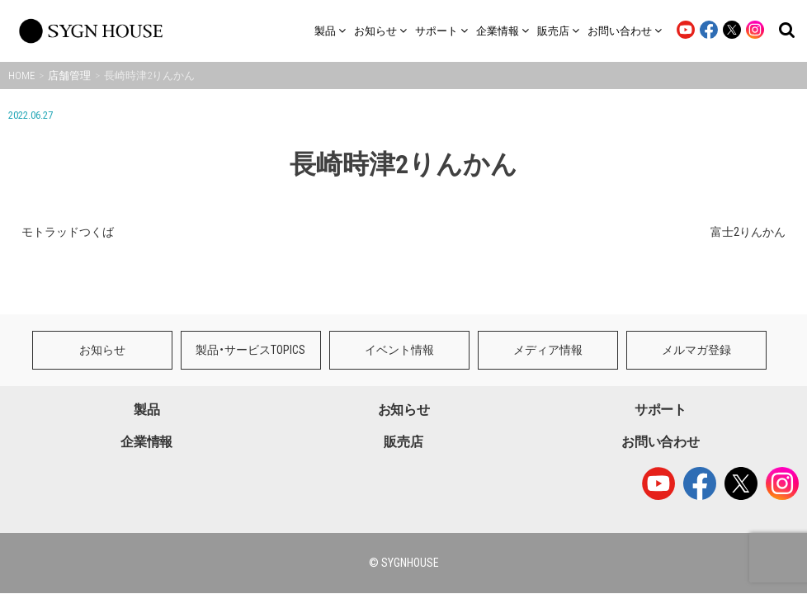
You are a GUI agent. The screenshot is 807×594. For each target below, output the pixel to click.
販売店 (403, 386)
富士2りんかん (748, 231)
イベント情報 (399, 294)
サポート (661, 354)
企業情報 (146, 386)
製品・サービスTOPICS (250, 294)
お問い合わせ (660, 386)
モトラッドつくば (67, 231)
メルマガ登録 (696, 294)
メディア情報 (548, 294)
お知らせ (102, 294)
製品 (146, 354)
